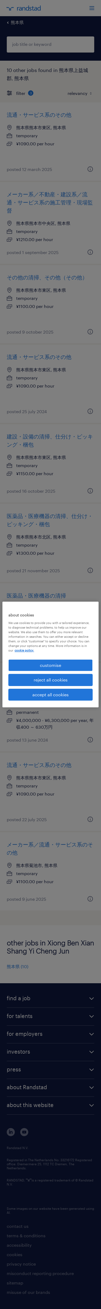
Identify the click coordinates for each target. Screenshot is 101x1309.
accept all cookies (50, 694)
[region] (50, 654)
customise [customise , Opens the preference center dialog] (50, 665)
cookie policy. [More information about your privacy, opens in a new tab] (24, 650)
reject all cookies (51, 679)
